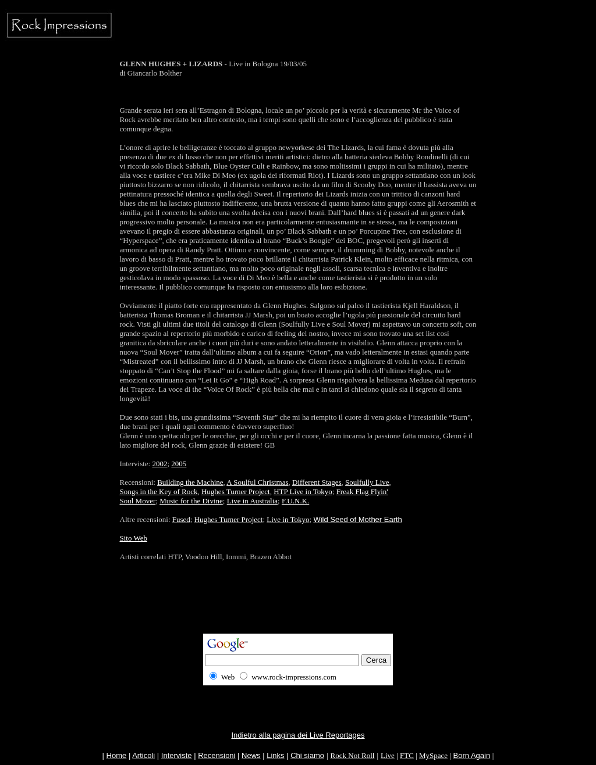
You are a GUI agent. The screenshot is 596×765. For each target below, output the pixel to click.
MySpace (433, 755)
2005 (178, 463)
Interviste (176, 755)
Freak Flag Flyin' (362, 491)
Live (388, 755)
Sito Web (133, 538)
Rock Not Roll (353, 755)
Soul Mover (138, 500)
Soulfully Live (367, 482)
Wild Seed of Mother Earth (357, 519)
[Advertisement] (298, 607)
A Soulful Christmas (257, 482)
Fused (181, 519)
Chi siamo (307, 755)
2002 (159, 463)
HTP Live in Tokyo (303, 491)
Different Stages (317, 482)
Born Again (472, 755)
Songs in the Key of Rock (159, 491)
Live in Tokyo (288, 519)
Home (117, 755)
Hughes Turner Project (235, 491)
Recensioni (216, 755)
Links (275, 755)
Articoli (143, 755)
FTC (407, 755)
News (251, 755)
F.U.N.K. (295, 500)
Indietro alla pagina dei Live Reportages (297, 735)
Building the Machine (190, 482)
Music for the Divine (191, 500)
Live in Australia (252, 500)
